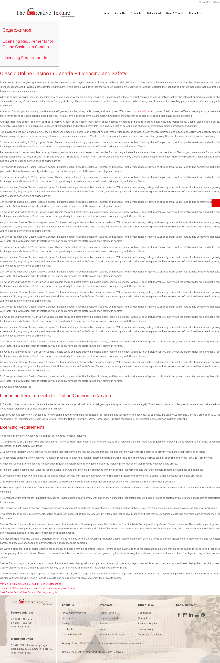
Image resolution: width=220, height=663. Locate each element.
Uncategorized (53, 584)
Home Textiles (108, 612)
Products (136, 13)
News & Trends (174, 13)
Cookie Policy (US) (72, 634)
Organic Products (109, 618)
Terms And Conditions (150, 634)
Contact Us (195, 13)
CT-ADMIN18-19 (37, 584)
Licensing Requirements (25, 57)
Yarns (103, 629)
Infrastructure (69, 618)
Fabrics (104, 623)
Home (106, 13)
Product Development (74, 612)
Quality (65, 623)
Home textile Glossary (112, 634)
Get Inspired (154, 13)
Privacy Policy (145, 629)
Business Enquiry (147, 623)
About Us (120, 13)
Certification (68, 629)
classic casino (146, 111)
